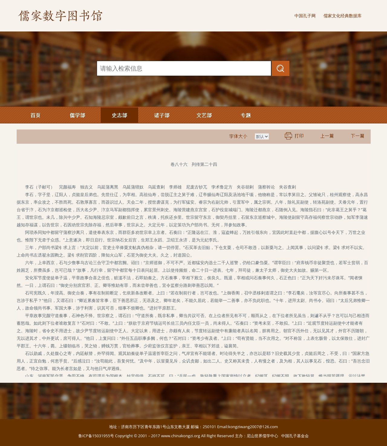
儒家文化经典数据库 (343, 15)
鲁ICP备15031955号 (96, 435)
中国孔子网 (305, 15)
